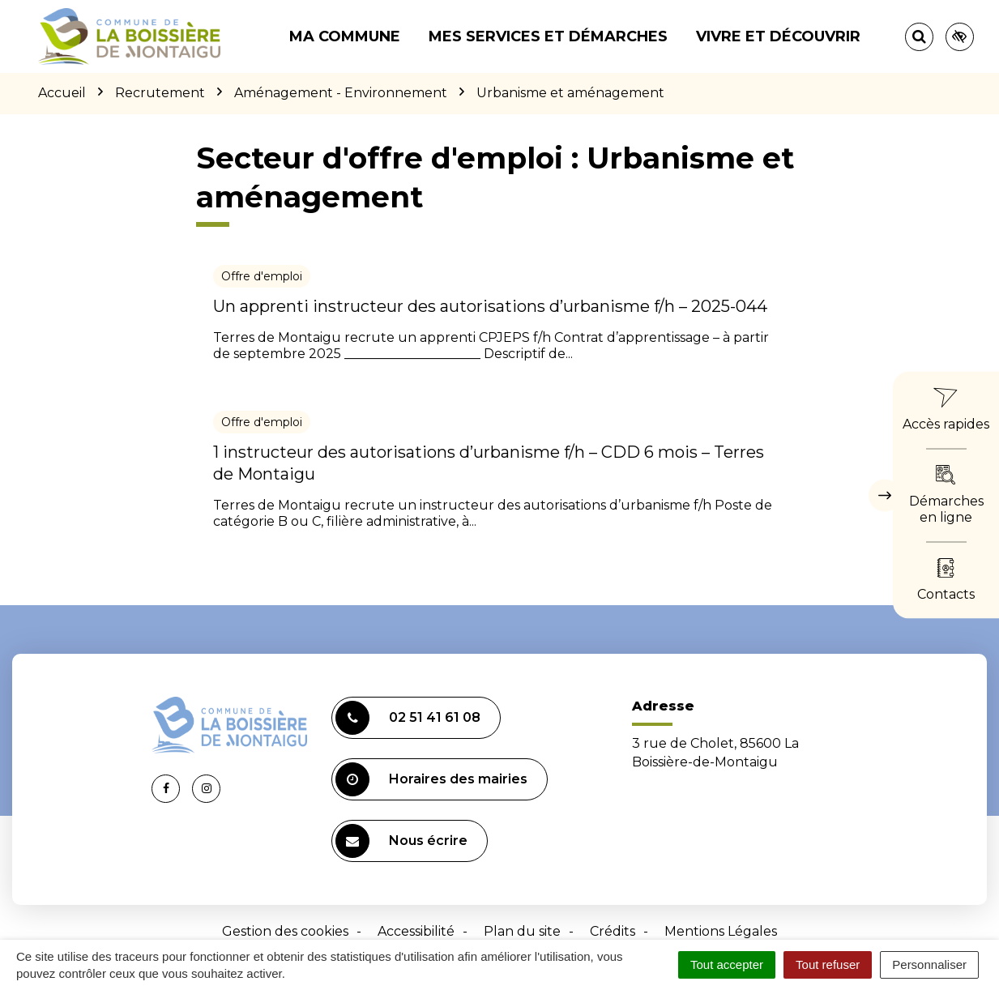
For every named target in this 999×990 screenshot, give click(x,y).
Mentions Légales (720, 931)
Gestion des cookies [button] (285, 931)
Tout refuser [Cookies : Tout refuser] (828, 964)
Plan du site (522, 931)
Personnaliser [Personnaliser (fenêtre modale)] (929, 964)
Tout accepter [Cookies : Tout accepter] (726, 964)
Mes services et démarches (548, 36)
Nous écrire (401, 841)
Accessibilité (416, 931)
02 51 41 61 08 (407, 718)
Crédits (612, 931)
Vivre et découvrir (778, 36)
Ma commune (344, 36)
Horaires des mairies (431, 779)
